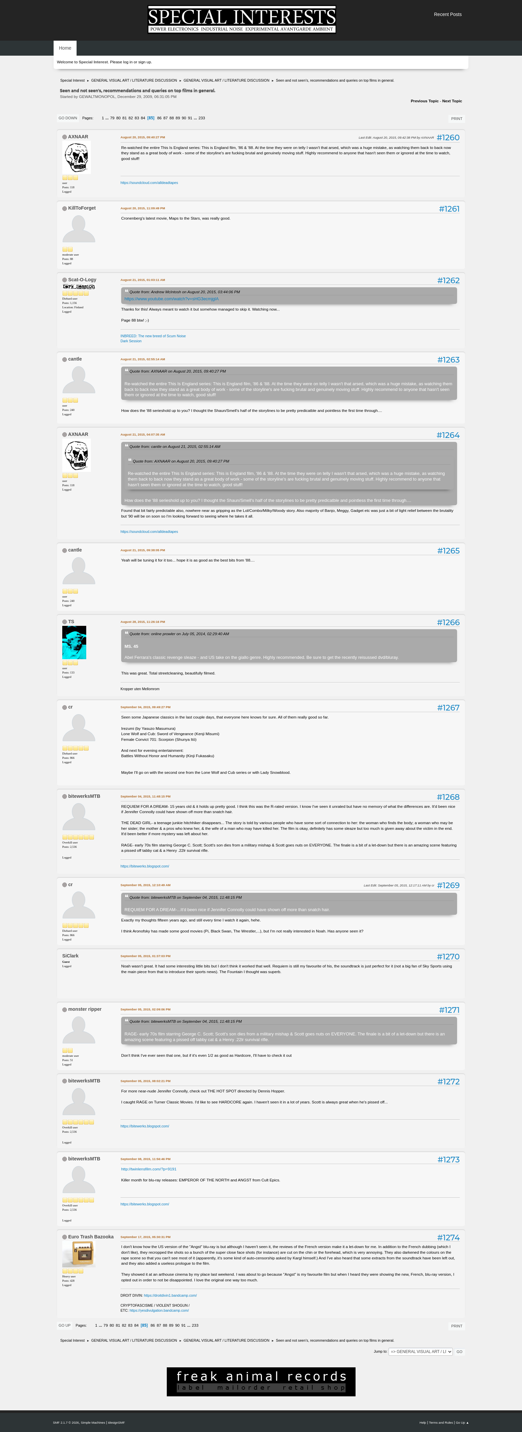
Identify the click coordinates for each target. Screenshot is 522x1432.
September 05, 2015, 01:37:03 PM (145, 956)
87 (165, 118)
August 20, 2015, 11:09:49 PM (143, 208)
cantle (75, 359)
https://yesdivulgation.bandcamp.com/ (159, 1310)
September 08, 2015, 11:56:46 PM (145, 1159)
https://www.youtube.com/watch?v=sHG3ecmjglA (172, 298)
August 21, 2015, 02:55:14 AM (143, 359)
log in (127, 62)
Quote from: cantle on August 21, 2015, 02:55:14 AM (175, 446)
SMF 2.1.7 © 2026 (66, 1422)
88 (171, 118)
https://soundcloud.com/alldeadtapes (149, 183)
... (108, 118)
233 (201, 118)
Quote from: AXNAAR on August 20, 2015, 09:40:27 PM (178, 371)
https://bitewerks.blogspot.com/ (145, 866)
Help (422, 1422)
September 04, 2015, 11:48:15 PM (145, 796)
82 (131, 118)
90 (184, 118)
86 (159, 118)
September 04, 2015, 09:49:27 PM (145, 707)
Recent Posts (448, 14)
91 (190, 118)
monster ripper (85, 1009)
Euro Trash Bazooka (91, 1236)
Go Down (68, 118)
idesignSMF (116, 1422)
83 (137, 118)
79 (112, 118)
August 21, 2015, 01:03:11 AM (143, 280)
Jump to (380, 1351)
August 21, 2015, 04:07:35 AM (143, 434)
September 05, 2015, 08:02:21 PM (145, 1081)
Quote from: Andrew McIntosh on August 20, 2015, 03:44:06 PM (185, 292)
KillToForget (82, 208)
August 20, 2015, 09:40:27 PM (143, 137)
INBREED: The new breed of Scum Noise (153, 336)
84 (143, 118)
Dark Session (131, 341)
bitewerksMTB (84, 796)
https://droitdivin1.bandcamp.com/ (170, 1295)
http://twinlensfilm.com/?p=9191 (148, 1169)
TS (71, 621)
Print (456, 119)
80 (118, 118)
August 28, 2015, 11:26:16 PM (143, 622)
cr (70, 707)
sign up (144, 62)
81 (125, 118)
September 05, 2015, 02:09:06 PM (145, 1009)
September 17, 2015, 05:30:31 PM (145, 1237)
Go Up (65, 1325)
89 (178, 118)
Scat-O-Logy (82, 279)
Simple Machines (93, 1422)
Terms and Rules (441, 1422)
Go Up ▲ (462, 1422)
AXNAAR (78, 136)
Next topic (452, 101)
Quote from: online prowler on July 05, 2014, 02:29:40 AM (179, 634)
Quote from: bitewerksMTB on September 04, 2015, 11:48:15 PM (186, 897)
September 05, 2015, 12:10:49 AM (145, 885)
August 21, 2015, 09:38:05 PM (143, 550)
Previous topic (425, 101)
